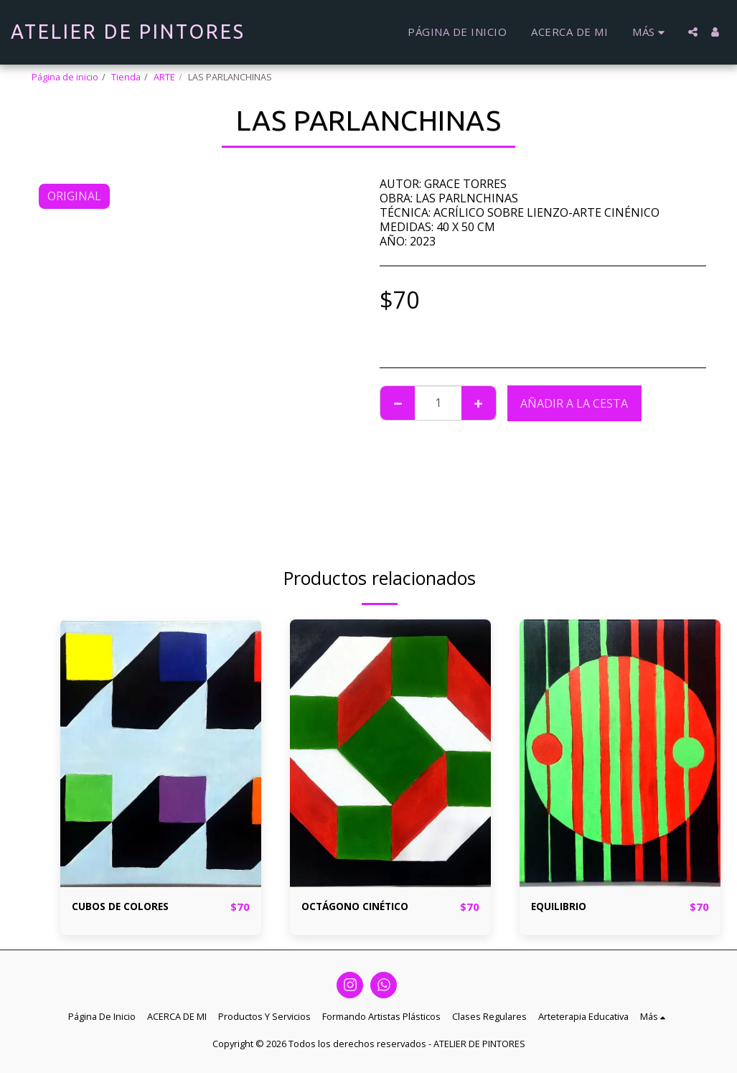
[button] (692, 32)
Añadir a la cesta (574, 403)
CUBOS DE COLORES (127, 907)
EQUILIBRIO (563, 907)
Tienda (126, 76)
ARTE (164, 76)
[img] (160, 753)
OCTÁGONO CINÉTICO (365, 907)
